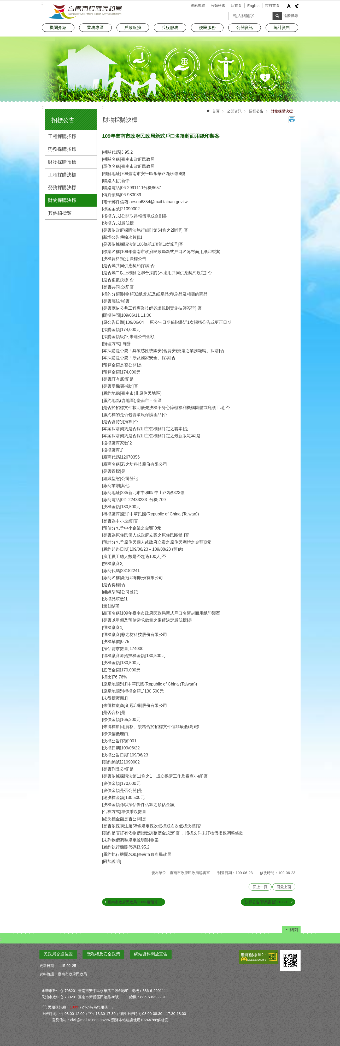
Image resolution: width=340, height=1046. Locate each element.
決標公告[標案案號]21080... (267, 902)
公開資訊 (234, 111)
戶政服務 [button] (132, 27)
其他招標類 (60, 213)
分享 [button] (297, 6)
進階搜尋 (290, 16)
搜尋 (232, 14)
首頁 (216, 111)
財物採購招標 (62, 162)
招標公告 (62, 120)
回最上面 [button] (284, 887)
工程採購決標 (62, 174)
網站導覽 (198, 5)
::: (43, 107)
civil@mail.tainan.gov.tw (90, 1020)
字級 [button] (289, 6)
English (253, 6)
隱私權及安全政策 (103, 954)
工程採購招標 (62, 136)
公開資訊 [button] (244, 27)
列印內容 (292, 119)
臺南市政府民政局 (85, 11)
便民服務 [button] (207, 27)
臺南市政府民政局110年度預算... (134, 902)
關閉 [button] (294, 930)
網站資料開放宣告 (150, 954)
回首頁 (236, 5)
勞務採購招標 (62, 149)
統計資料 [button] (281, 27)
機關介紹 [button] (58, 27)
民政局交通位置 (58, 954)
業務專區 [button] (95, 27)
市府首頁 (272, 5)
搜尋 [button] (277, 16)
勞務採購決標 (62, 187)
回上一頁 (260, 887)
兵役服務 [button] (170, 27)
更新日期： (48, 966)
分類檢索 (218, 5)
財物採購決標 (62, 200)
